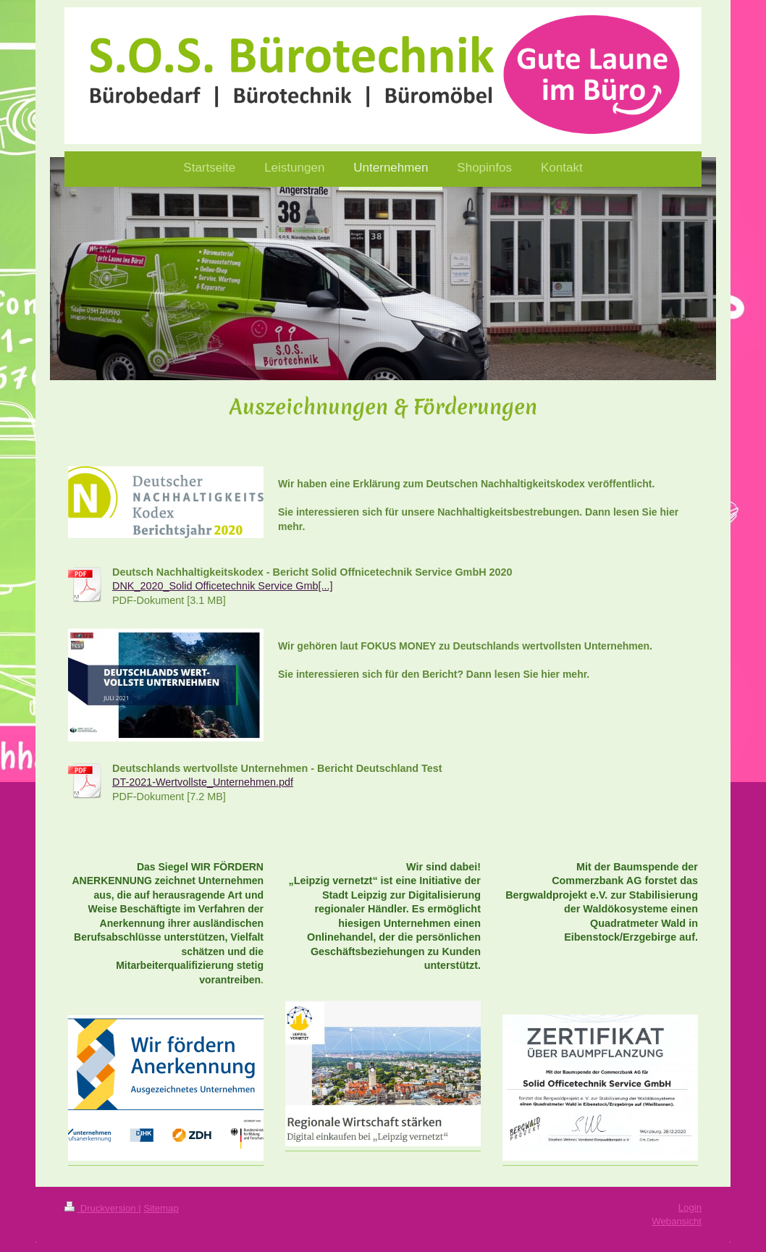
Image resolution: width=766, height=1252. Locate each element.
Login (690, 1207)
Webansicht (677, 1221)
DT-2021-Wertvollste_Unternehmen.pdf (202, 782)
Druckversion (101, 1208)
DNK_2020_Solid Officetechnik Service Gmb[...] (222, 586)
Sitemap (160, 1208)
